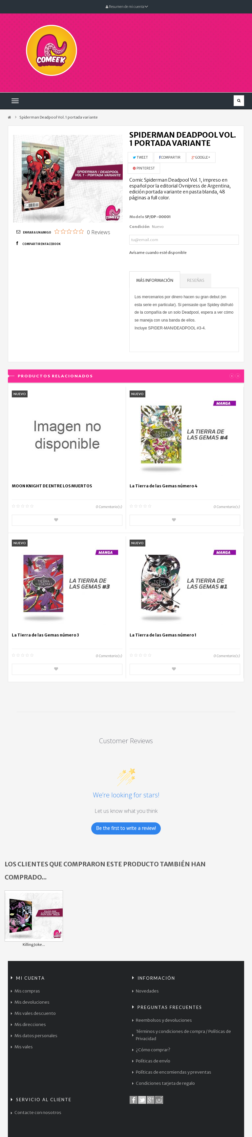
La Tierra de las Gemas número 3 (45, 635)
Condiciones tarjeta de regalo (165, 1083)
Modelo (136, 216)
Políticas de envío (153, 1061)
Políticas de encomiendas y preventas (173, 1072)
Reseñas (195, 280)
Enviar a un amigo (37, 232)
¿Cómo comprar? (153, 1050)
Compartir (169, 157)
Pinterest (144, 168)
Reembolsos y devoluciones (164, 1020)
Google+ (201, 157)
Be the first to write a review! (126, 828)
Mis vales (23, 1047)
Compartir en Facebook (41, 244)
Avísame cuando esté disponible (158, 252)
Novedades (147, 991)
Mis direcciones (30, 1024)
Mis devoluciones (32, 1002)
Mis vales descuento (35, 1013)
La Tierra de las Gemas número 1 (163, 635)
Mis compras (27, 991)
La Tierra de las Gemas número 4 (164, 485)
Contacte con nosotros (37, 1112)
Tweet (140, 157)
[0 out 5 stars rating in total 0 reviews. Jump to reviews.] (82, 232)
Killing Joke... (34, 944)
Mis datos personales (35, 1035)
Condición (139, 226)
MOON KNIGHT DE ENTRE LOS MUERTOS (52, 485)
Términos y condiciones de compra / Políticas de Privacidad (183, 1035)
